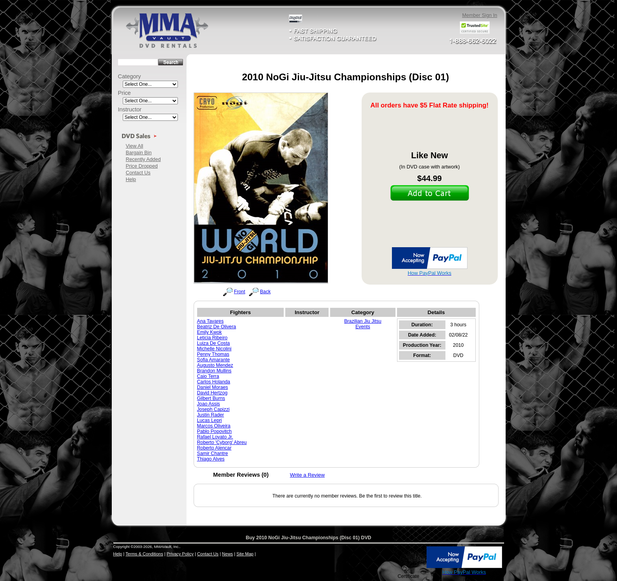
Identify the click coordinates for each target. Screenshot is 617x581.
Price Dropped (142, 166)
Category (129, 76)
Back (265, 291)
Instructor (130, 109)
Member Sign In (479, 15)
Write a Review (307, 475)
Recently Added (143, 159)
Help (131, 179)
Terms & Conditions (144, 553)
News (227, 553)
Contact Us (138, 173)
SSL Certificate (408, 574)
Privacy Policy (179, 553)
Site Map (244, 553)
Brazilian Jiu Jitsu (363, 321)
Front (240, 291)
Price (124, 93)
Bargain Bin (139, 152)
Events (362, 326)
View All (134, 146)
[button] (408, 557)
